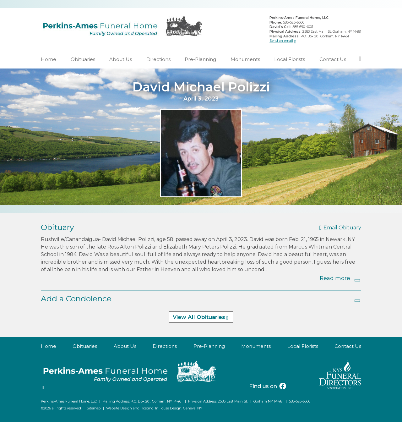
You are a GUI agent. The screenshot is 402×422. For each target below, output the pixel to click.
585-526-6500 (293, 22)
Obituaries (83, 59)
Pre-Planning (200, 59)
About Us (120, 59)
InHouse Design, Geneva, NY (178, 408)
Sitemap (93, 408)
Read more (335, 278)
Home (48, 59)
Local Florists (289, 59)
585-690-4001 (302, 27)
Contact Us (332, 59)
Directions (158, 59)
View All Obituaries (199, 317)
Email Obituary (342, 228)
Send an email (281, 41)
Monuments (245, 59)
